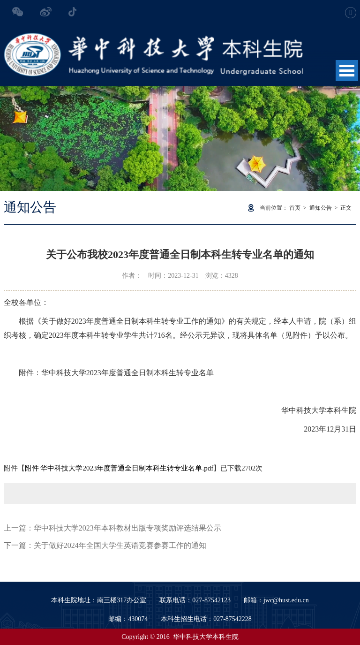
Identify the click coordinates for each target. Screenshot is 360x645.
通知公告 (320, 208)
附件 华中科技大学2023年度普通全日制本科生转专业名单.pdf (119, 468)
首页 (294, 208)
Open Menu (347, 70)
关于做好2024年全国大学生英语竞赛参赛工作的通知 (120, 545)
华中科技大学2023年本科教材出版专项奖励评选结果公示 (127, 528)
